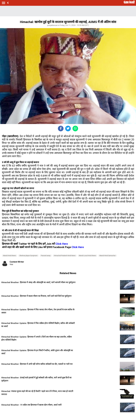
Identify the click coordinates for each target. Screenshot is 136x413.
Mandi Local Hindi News (87, 256)
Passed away (45, 256)
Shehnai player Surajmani (28, 256)
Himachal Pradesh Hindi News (64, 256)
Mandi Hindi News (9, 256)
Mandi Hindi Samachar (108, 256)
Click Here (62, 243)
